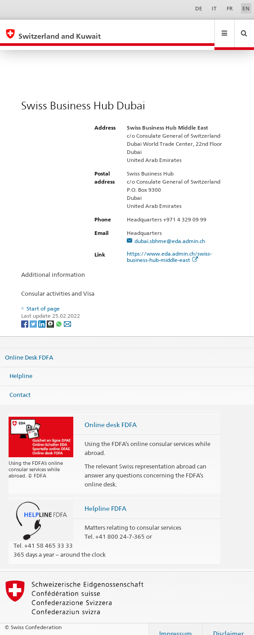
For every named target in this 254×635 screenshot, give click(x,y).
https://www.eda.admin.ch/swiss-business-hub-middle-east (169, 248)
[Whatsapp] (59, 314)
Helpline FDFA (105, 500)
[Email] (67, 314)
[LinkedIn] (42, 314)
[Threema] (51, 314)
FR (230, 8)
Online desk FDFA (111, 416)
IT (214, 8)
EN (246, 8)
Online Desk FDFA (29, 348)
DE (198, 8)
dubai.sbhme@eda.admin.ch (169, 232)
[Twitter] (34, 314)
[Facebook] (25, 314)
